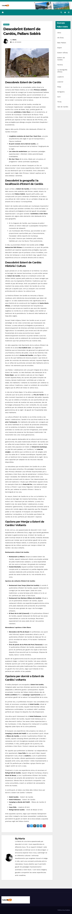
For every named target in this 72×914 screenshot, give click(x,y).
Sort (58, 97)
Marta (14, 40)
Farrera (60, 65)
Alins (59, 33)
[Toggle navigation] (69, 12)
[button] (61, 12)
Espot (59, 48)
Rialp (59, 87)
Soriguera (60, 92)
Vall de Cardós (62, 107)
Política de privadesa (64, 910)
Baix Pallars (61, 43)
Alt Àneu (60, 38)
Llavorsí (60, 82)
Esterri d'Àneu (62, 53)
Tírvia (59, 102)
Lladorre (60, 77)
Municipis (6, 24)
